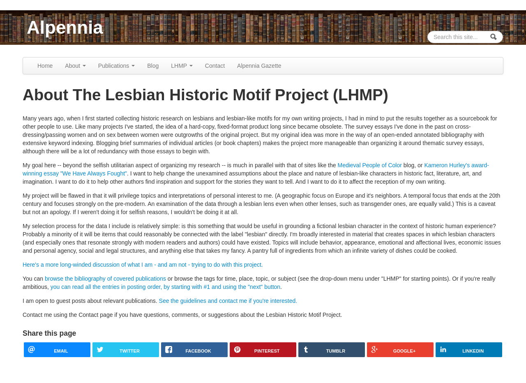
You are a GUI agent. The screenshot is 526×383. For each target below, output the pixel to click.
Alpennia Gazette (259, 65)
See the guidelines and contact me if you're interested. (228, 301)
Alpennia (65, 27)
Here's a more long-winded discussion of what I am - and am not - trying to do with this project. (143, 264)
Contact (215, 65)
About (75, 65)
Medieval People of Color (369, 165)
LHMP (182, 65)
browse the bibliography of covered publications (105, 278)
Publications (116, 65)
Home (45, 65)
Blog (153, 65)
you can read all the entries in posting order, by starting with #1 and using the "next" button (165, 287)
